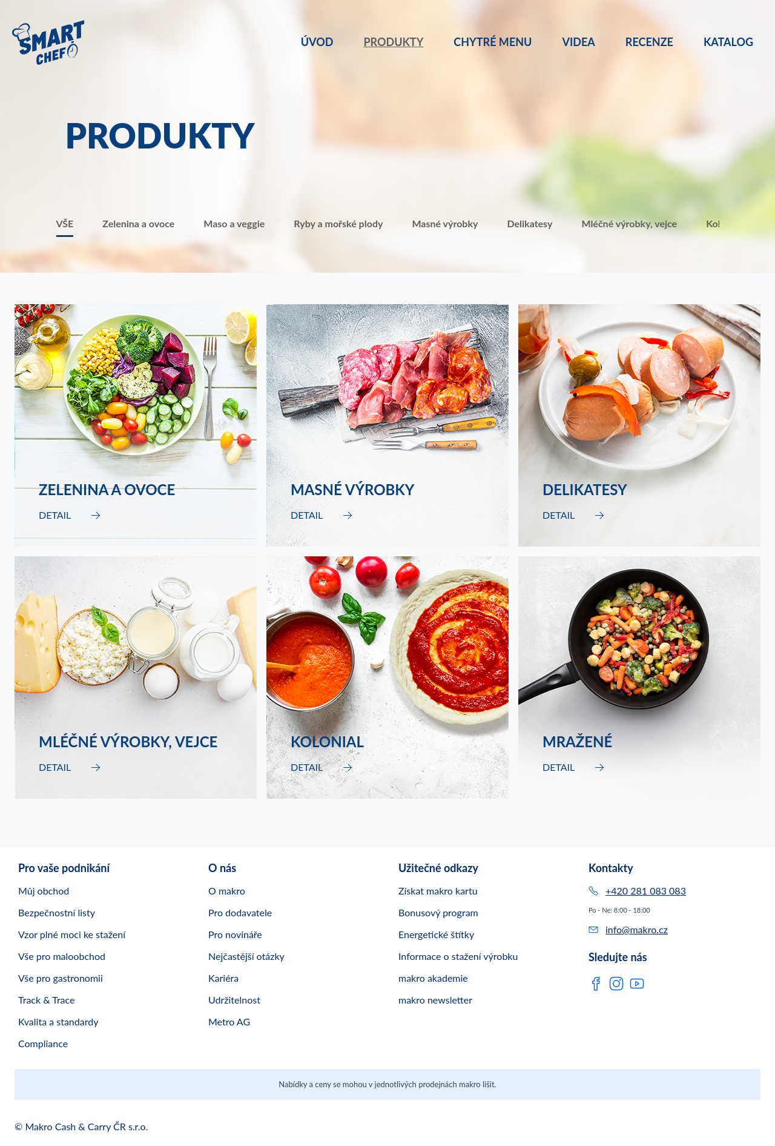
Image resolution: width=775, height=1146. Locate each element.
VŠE (65, 223)
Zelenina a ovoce (138, 223)
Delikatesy (529, 223)
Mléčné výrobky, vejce (629, 223)
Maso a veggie (234, 223)
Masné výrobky (445, 223)
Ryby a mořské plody (338, 223)
